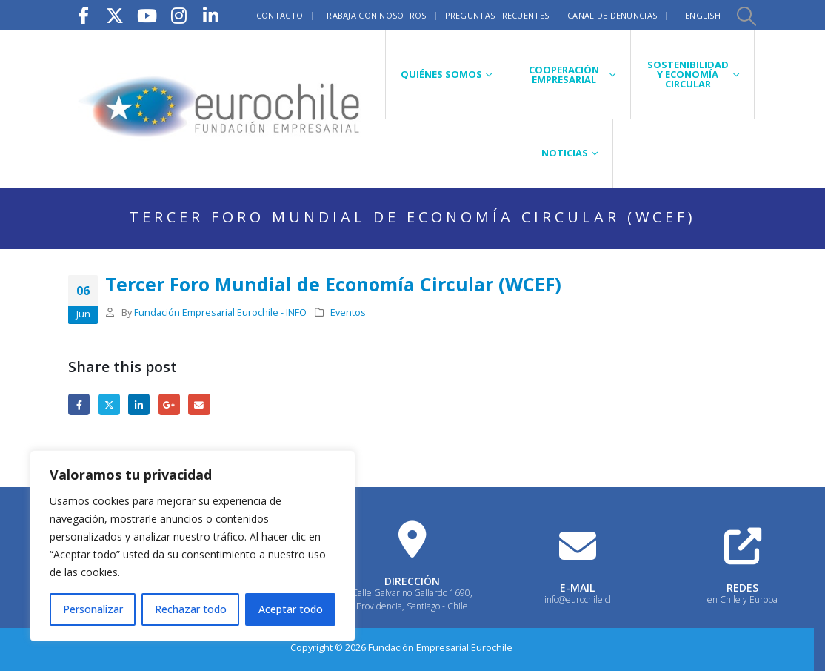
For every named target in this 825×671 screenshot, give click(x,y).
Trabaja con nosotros (374, 15)
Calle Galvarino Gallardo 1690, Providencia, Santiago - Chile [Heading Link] (412, 599)
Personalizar (93, 609)
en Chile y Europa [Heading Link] (742, 599)
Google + (169, 404)
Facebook (79, 404)
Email (199, 404)
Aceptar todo (290, 609)
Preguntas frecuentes (497, 15)
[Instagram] (178, 15)
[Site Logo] (220, 108)
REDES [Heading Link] (742, 588)
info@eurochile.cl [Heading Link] (577, 599)
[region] (192, 545)
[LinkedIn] (210, 15)
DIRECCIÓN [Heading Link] (412, 581)
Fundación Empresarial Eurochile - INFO (220, 312)
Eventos (348, 312)
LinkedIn (139, 404)
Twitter (109, 404)
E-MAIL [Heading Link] (577, 588)
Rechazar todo (191, 609)
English (703, 15)
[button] (746, 15)
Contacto (279, 15)
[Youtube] (146, 15)
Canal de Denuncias (612, 15)
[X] (115, 15)
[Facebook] (83, 15)
